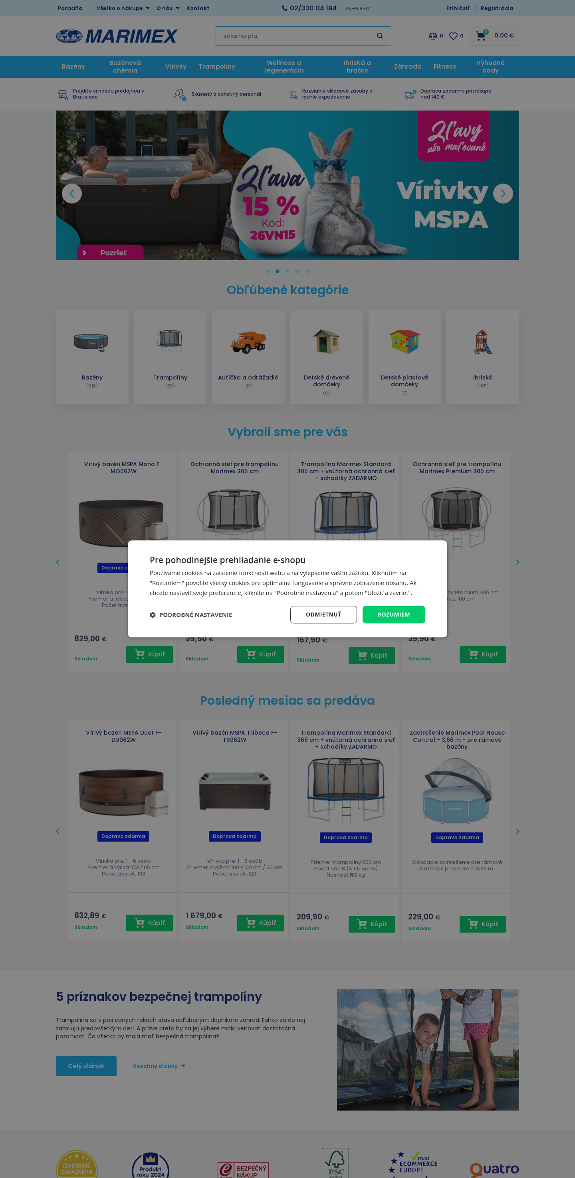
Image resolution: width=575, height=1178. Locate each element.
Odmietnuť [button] (323, 614)
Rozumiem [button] (394, 614)
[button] (191, 614)
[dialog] (287, 588)
